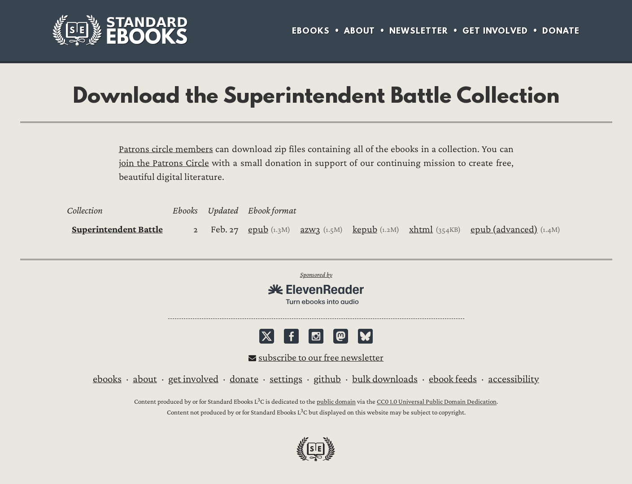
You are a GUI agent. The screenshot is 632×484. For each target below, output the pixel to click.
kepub (365, 229)
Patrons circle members (166, 149)
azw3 (310, 229)
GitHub (327, 379)
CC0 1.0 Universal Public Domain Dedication (437, 402)
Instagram (316, 336)
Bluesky (365, 336)
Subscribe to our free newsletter (321, 357)
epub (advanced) (504, 229)
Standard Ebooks (119, 30)
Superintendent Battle (117, 229)
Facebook (291, 336)
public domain (336, 402)
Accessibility (513, 379)
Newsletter (418, 30)
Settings (286, 379)
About (359, 30)
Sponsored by (316, 274)
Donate (561, 30)
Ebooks (311, 30)
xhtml (421, 229)
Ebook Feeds (453, 379)
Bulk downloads (385, 379)
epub (258, 229)
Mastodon (340, 336)
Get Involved (495, 30)
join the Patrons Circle (164, 163)
